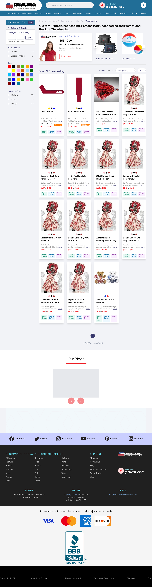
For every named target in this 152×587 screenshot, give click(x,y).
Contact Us (95, 461)
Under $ (12, 41)
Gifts (107, 13)
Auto (48, 13)
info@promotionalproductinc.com (123, 494)
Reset (24, 22)
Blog (92, 477)
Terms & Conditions (98, 469)
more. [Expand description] (60, 121)
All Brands (26, 13)
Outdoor (65, 458)
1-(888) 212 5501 (71, 494)
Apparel (38, 13)
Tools (64, 473)
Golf (114, 13)
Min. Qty (20, 41)
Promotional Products (56, 21)
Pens (64, 461)
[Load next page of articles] (80, 401)
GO (29, 38)
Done (31, 22)
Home (123, 13)
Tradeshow (66, 477)
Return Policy (96, 473)
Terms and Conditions (104, 578)
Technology (67, 469)
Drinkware (78, 13)
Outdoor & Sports (17, 28)
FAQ (92, 465)
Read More (66, 56)
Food (88, 13)
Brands (9, 465)
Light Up (133, 13)
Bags (67, 13)
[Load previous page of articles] (71, 401)
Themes (9, 461)
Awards (57, 13)
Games (98, 13)
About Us (94, 458)
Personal (65, 465)
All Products (13, 13)
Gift (36, 469)
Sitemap (131, 578)
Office (144, 13)
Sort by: (110, 70)
